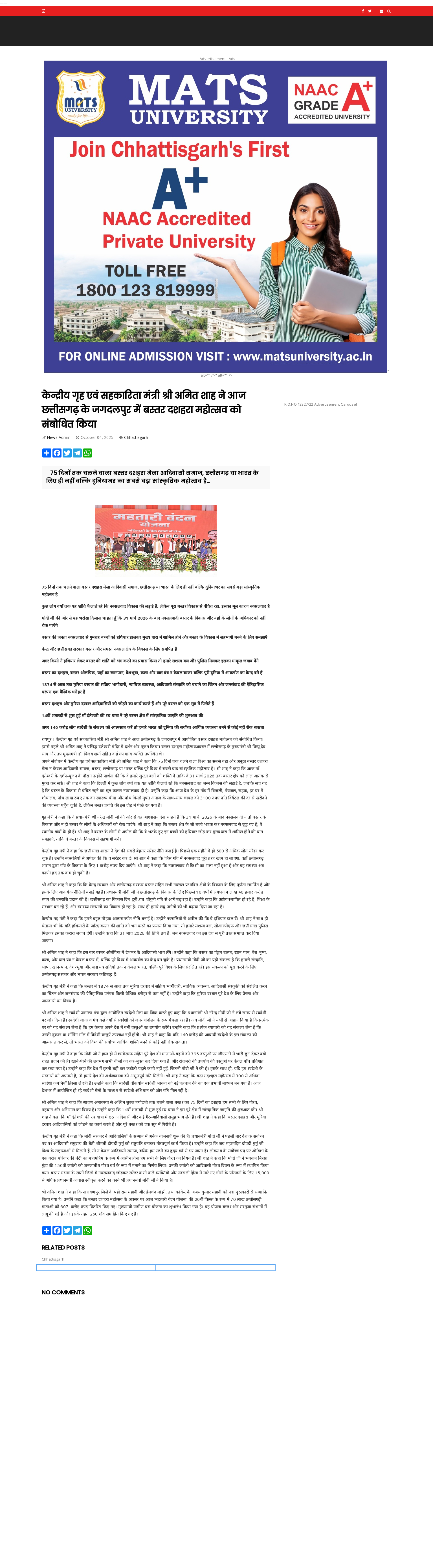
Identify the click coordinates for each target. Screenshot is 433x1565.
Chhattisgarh (136, 437)
